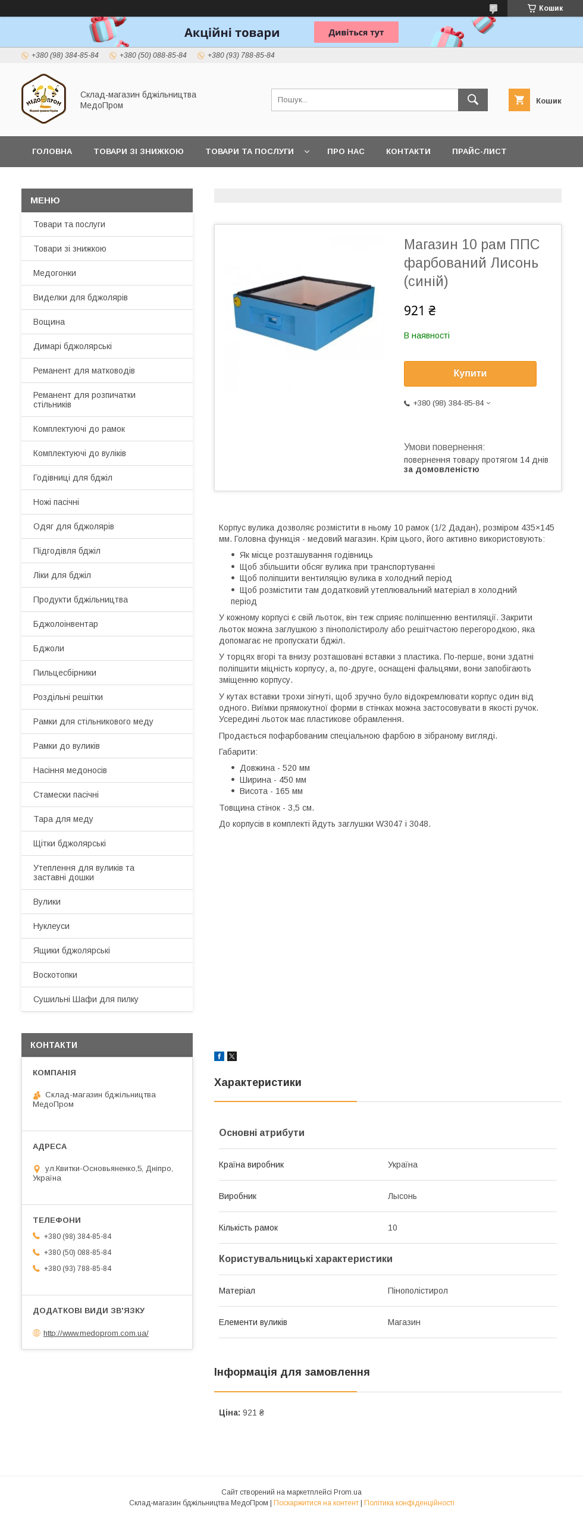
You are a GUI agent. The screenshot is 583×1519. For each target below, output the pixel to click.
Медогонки (54, 273)
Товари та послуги (249, 151)
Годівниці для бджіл (72, 477)
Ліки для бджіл (62, 575)
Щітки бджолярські (69, 843)
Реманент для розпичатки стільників (84, 399)
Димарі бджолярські (72, 346)
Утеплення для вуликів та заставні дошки (83, 872)
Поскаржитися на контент (316, 1503)
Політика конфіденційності (409, 1503)
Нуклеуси (51, 926)
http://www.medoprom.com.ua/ (96, 1333)
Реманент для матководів (84, 370)
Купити (470, 373)
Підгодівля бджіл (67, 550)
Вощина (49, 322)
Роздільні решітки (68, 697)
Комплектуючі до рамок (79, 429)
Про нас (346, 151)
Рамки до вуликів (66, 746)
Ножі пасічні (56, 502)
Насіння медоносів (70, 770)
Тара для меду (63, 819)
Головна (52, 151)
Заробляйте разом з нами (93, 182)
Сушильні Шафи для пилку (86, 999)
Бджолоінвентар (65, 624)
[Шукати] (473, 100)
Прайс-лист (479, 151)
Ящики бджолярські (71, 950)
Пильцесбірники (64, 672)
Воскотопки (55, 975)
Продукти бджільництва (80, 599)
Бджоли (48, 648)
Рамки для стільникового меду (93, 721)
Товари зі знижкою (138, 151)
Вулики (47, 901)
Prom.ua (348, 1492)
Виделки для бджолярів (80, 297)
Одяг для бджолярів (73, 526)
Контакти (408, 151)
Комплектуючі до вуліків (79, 453)
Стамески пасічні (66, 794)
